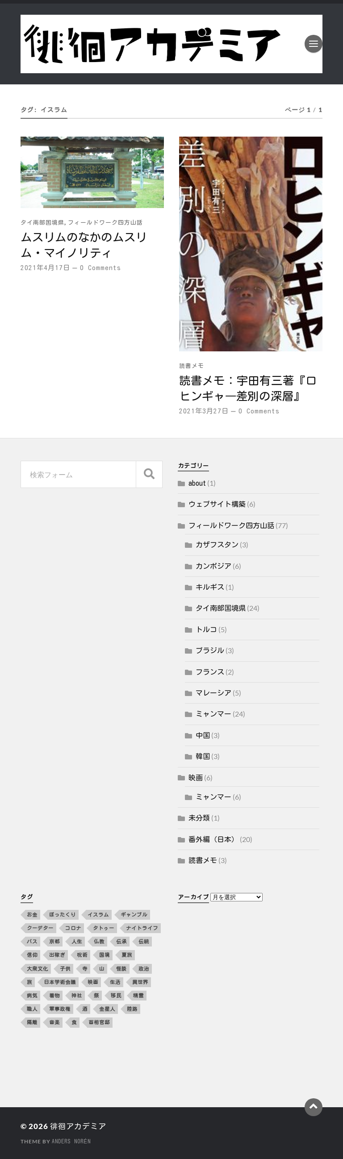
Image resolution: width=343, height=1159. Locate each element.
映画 (195, 777)
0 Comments (100, 267)
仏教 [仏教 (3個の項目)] (99, 941)
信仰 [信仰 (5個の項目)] (32, 954)
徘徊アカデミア (78, 1126)
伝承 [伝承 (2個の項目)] (121, 941)
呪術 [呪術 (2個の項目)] (82, 954)
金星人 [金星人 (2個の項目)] (107, 1008)
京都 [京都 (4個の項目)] (54, 941)
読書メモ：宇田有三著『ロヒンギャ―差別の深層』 (248, 388)
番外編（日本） (213, 839)
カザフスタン (217, 544)
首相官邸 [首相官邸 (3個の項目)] (99, 1022)
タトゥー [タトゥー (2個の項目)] (103, 928)
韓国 (203, 756)
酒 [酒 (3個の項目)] (85, 1008)
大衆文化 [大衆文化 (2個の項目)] (37, 968)
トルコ (206, 629)
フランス (210, 671)
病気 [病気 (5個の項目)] (32, 995)
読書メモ (191, 366)
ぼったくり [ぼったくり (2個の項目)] (62, 914)
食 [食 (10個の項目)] (74, 1022)
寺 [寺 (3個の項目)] (85, 968)
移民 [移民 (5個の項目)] (116, 995)
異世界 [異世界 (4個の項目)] (140, 982)
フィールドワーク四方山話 (105, 222)
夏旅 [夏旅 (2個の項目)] (126, 954)
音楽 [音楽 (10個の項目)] (54, 1022)
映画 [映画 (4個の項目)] (93, 982)
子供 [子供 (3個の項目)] (65, 968)
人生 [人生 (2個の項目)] (76, 941)
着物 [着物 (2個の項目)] (54, 995)
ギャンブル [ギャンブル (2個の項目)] (134, 914)
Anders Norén (71, 1141)
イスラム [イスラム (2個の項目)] (98, 914)
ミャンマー (213, 713)
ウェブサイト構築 (217, 504)
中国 (203, 735)
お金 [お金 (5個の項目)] (32, 914)
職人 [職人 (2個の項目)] (32, 1008)
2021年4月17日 (45, 267)
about (197, 483)
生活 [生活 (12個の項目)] (115, 982)
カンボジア (213, 566)
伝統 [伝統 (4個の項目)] (143, 941)
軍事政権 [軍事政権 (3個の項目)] (60, 1008)
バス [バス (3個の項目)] (32, 941)
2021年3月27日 (204, 411)
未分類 (199, 817)
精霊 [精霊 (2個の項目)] (138, 995)
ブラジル (210, 650)
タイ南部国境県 (42, 222)
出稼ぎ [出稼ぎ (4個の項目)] (57, 954)
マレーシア (213, 692)
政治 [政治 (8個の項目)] (143, 968)
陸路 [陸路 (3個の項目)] (132, 1008)
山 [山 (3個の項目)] (102, 968)
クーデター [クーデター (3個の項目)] (40, 928)
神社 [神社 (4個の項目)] (76, 995)
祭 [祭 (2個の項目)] (96, 995)
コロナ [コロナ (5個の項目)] (73, 928)
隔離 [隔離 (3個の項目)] (32, 1022)
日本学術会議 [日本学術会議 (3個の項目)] (60, 982)
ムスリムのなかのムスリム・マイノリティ (84, 245)
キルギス (210, 587)
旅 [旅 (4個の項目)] (29, 982)
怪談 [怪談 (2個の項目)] (121, 968)
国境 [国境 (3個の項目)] (104, 954)
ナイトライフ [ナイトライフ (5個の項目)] (142, 928)
